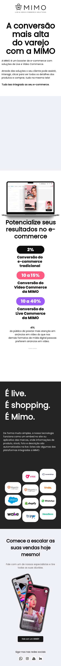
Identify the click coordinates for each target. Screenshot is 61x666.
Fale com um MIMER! (30, 639)
